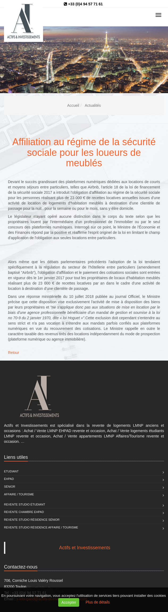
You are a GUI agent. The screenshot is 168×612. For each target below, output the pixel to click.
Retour (13, 352)
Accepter (68, 602)
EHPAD (9, 478)
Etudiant (11, 471)
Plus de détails (98, 602)
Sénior (9, 486)
